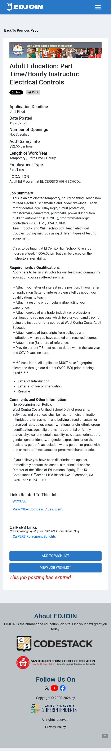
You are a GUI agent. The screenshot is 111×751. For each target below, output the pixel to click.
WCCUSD (19, 501)
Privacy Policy (55, 727)
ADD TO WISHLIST (55, 556)
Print (33, 92)
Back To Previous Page (21, 30)
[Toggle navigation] (98, 7)
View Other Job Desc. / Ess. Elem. (38, 509)
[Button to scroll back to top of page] (105, 736)
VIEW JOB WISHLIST (55, 568)
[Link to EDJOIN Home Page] (24, 7)
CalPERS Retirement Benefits (34, 537)
